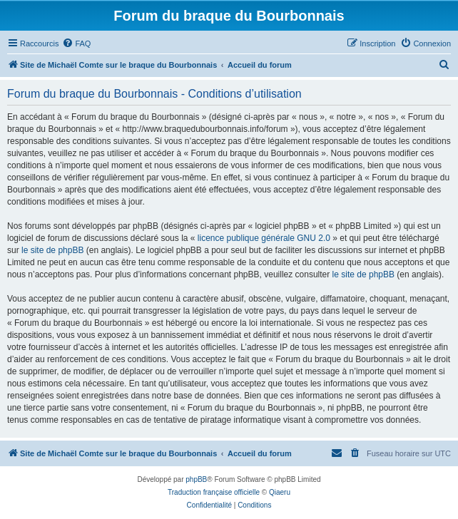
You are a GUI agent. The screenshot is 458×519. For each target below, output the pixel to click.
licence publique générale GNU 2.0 (264, 238)
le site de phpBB (52, 250)
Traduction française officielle (214, 492)
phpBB (196, 479)
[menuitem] (76, 43)
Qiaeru (279, 492)
